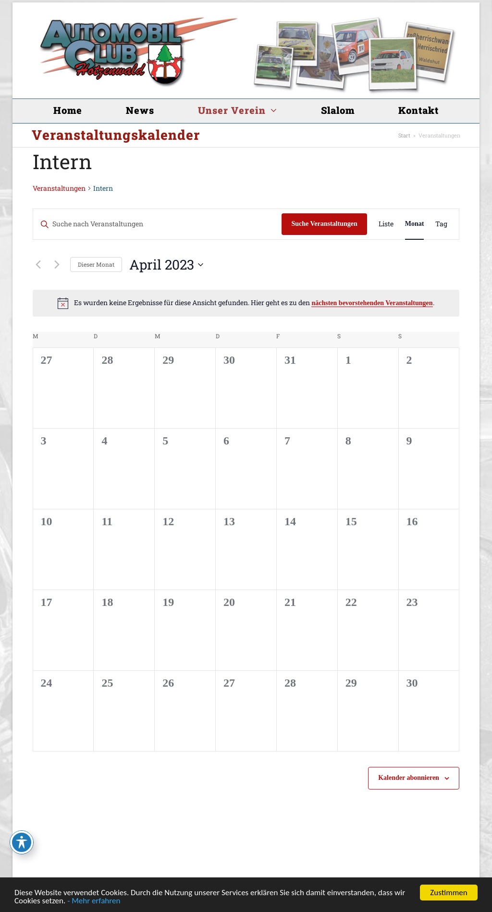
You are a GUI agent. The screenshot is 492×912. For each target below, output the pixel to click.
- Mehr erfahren (93, 901)
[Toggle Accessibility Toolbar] (21, 842)
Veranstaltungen (59, 188)
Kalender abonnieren (408, 777)
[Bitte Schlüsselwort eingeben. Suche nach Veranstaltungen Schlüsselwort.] (157, 224)
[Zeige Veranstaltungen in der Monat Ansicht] (414, 224)
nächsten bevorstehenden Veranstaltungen (371, 303)
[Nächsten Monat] (57, 265)
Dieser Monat (96, 264)
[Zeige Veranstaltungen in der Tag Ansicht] (441, 224)
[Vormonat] (38, 265)
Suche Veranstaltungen (324, 223)
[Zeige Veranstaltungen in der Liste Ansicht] (386, 224)
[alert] (246, 303)
